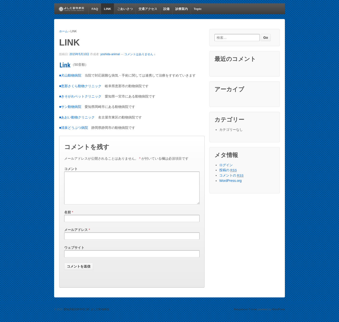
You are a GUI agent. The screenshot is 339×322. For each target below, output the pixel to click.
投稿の (228, 170)
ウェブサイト (74, 253)
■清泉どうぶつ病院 (73, 128)
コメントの (231, 175)
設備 (166, 9)
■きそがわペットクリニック (80, 96)
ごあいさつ (125, 9)
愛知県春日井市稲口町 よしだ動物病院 (86, 315)
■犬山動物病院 (70, 75)
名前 (67, 218)
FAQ (95, 9)
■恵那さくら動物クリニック (80, 86)
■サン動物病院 (70, 107)
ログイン (226, 165)
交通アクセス (147, 9)
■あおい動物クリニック (77, 117)
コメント (71, 169)
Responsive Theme (245, 315)
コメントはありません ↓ (139, 54)
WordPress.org (230, 181)
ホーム (63, 31)
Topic (198, 9)
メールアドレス (76, 235)
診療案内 (181, 9)
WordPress (278, 315)
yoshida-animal (110, 54)
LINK (107, 9)
